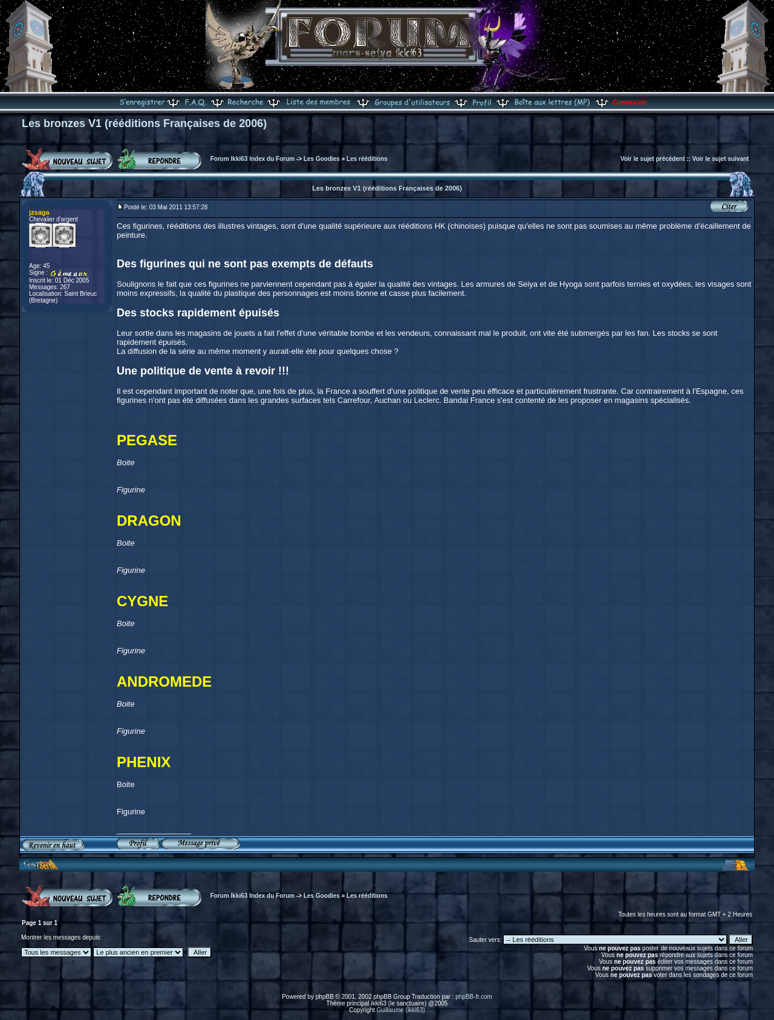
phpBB (325, 996)
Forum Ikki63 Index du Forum (252, 158)
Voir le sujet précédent (652, 158)
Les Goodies (322, 158)
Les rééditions (367, 158)
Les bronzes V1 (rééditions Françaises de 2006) (144, 123)
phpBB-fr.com (473, 996)
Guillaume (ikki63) (401, 1010)
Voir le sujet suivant (720, 158)
